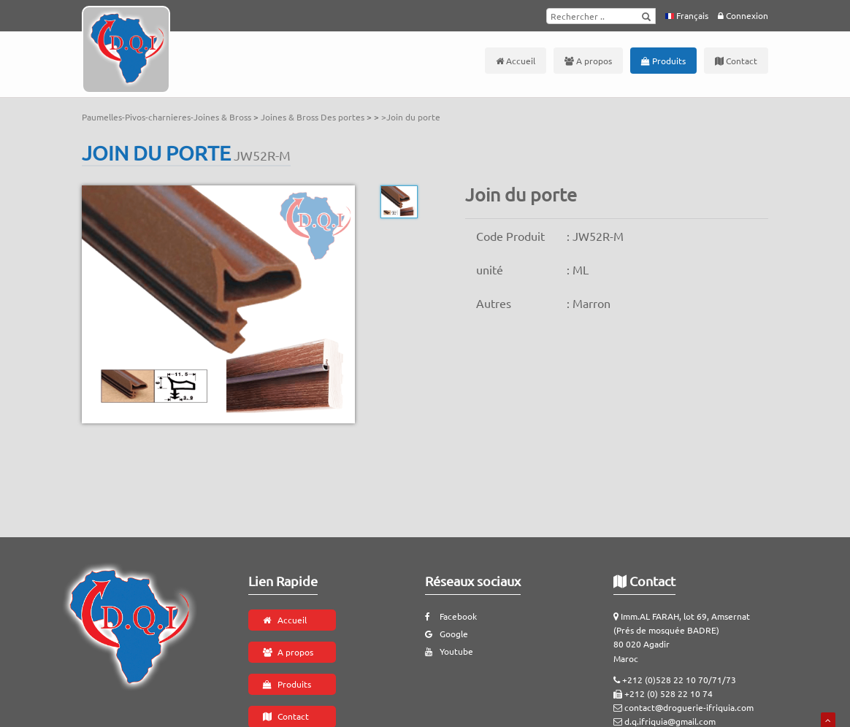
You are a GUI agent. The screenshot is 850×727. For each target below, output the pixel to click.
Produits (663, 60)
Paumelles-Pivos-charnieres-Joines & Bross (167, 117)
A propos (588, 60)
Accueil (515, 60)
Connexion (743, 15)
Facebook (451, 616)
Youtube (449, 651)
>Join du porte (410, 117)
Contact (736, 60)
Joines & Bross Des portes (314, 117)
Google (446, 633)
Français (686, 15)
